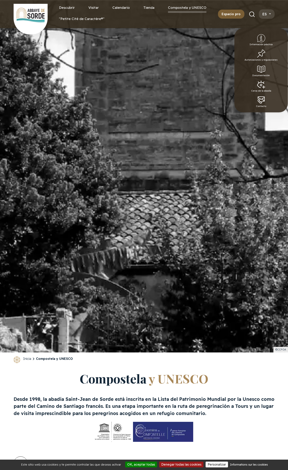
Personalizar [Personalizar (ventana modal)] (217, 464)
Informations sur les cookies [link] (249, 464)
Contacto (278, 110)
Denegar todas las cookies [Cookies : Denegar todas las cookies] (181, 464)
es (265, 14)
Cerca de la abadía (278, 93)
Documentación (278, 76)
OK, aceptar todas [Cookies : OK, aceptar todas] (141, 464)
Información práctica (278, 42)
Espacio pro (231, 14)
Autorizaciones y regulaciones (278, 60)
